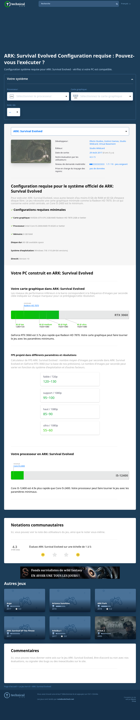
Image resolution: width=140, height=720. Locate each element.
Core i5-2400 (19, 466)
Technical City (15, 4)
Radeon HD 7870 (31, 305)
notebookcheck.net (65, 699)
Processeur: (12, 89)
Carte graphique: (79, 89)
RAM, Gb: (11, 105)
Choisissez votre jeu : (126, 131)
